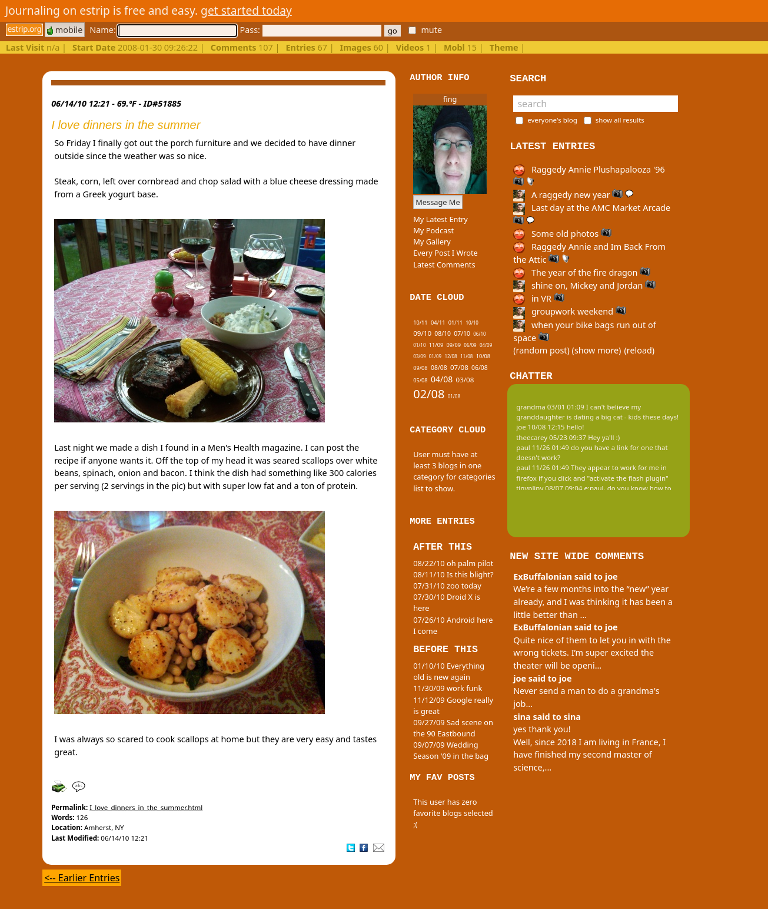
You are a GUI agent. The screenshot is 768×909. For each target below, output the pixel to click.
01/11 (455, 322)
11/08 (466, 356)
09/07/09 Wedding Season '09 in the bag (450, 750)
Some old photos (562, 233)
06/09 (470, 345)
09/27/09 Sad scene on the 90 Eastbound (453, 728)
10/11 (420, 322)
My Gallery (432, 241)
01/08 (454, 396)
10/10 (472, 322)
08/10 (442, 333)
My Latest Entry (440, 219)
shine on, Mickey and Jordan (584, 285)
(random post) (541, 350)
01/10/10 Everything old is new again (448, 671)
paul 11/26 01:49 (542, 447)
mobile (64, 29)
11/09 (436, 345)
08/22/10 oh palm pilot (453, 563)
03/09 (419, 356)
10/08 (483, 356)
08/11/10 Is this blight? (453, 574)
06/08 (479, 367)
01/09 (435, 356)
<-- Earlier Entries (81, 877)
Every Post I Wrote (445, 252)
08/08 (439, 367)
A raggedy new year (573, 194)
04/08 (442, 379)
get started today (246, 10)
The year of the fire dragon (581, 272)
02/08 (428, 394)
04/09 (486, 345)
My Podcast (433, 230)
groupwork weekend (569, 311)
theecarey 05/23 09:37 (551, 437)
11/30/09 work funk (447, 688)
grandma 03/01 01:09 (550, 406)
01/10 (419, 345)
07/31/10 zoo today (447, 585)
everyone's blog (552, 119)
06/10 (479, 333)
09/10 (422, 333)
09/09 (454, 345)
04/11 (438, 322)
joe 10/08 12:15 (540, 426)
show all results (620, 119)
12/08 (450, 356)
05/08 (420, 380)
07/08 (459, 367)
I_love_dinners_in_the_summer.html (145, 807)
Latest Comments (444, 264)
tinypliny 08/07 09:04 (549, 488)
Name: (163, 29)
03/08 (465, 379)
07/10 (462, 333)
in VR (538, 298)
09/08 (420, 368)
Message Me (437, 202)
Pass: (310, 29)
